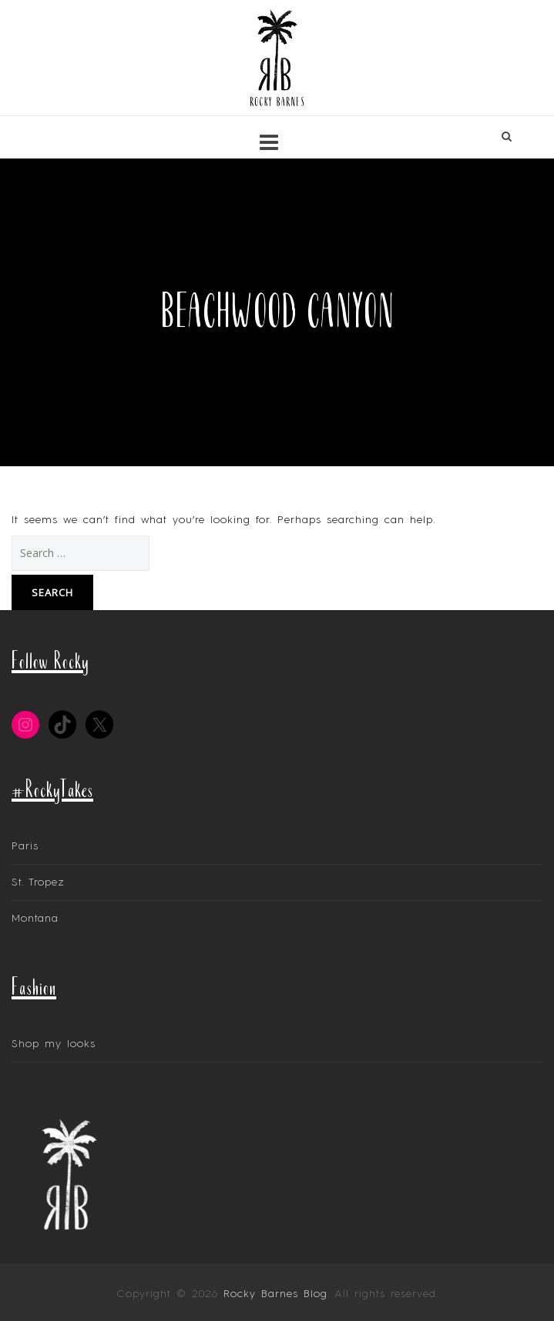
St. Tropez (38, 882)
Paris (25, 846)
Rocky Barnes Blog (275, 1294)
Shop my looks (54, 1044)
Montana (35, 918)
